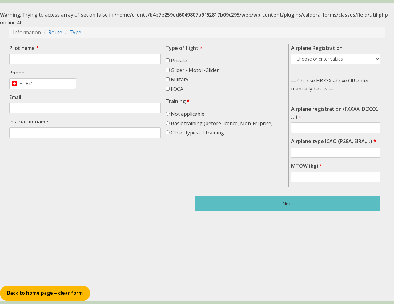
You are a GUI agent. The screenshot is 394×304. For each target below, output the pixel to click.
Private (176, 60)
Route (55, 32)
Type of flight (184, 48)
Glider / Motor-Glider (192, 70)
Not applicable (185, 113)
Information (27, 32)
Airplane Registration (317, 48)
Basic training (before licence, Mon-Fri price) (219, 123)
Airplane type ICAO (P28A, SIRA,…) (333, 141)
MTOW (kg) (306, 165)
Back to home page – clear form (45, 293)
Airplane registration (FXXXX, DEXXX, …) (334, 113)
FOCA (174, 89)
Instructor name (28, 121)
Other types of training (195, 132)
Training (178, 101)
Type (75, 32)
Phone (17, 72)
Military (177, 79)
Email (15, 97)
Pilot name (24, 48)
